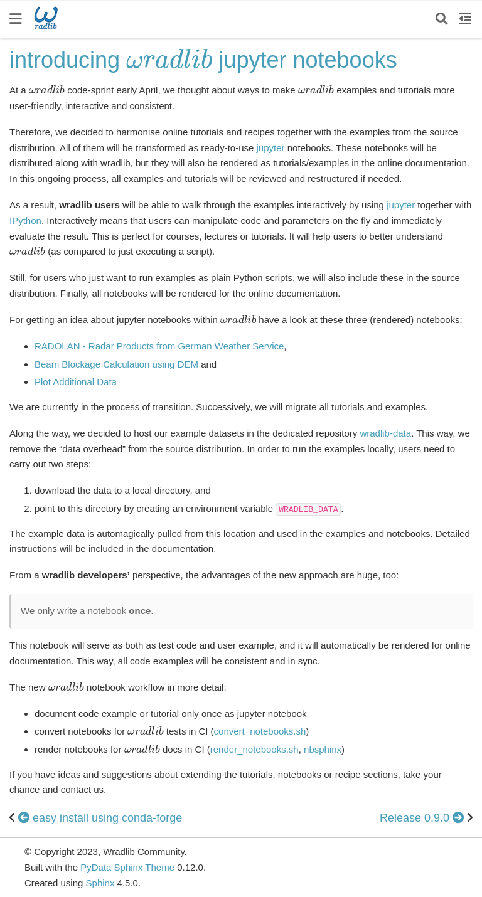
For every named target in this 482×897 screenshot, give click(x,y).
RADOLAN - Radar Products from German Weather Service (159, 346)
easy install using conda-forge (100, 818)
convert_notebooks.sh (260, 731)
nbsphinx (322, 749)
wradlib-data (385, 433)
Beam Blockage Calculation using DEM (116, 364)
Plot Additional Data (76, 381)
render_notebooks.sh (254, 749)
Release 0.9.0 (423, 818)
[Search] (442, 19)
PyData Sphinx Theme (128, 867)
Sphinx (100, 883)
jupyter (271, 147)
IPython (25, 220)
